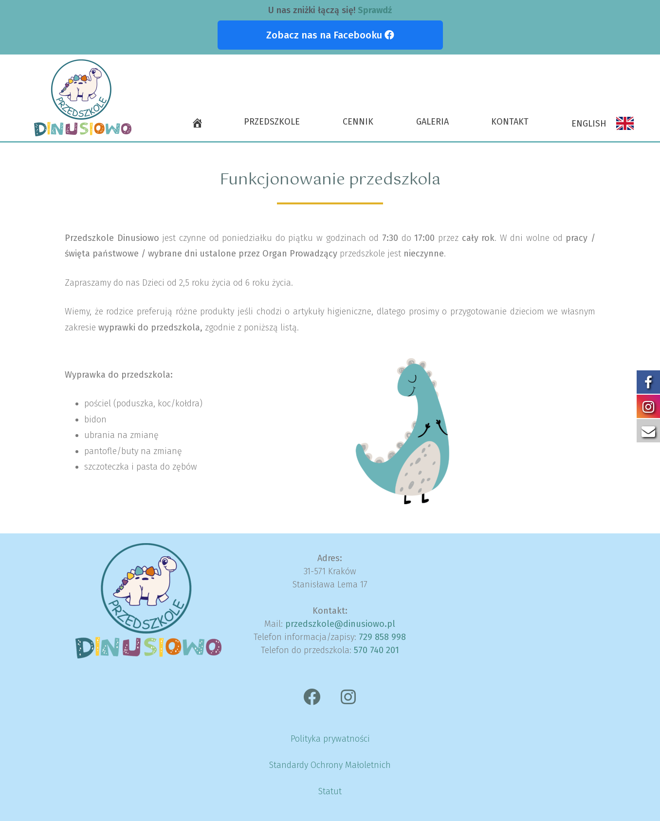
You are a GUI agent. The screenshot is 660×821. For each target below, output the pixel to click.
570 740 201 (376, 650)
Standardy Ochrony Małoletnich (330, 765)
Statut (330, 791)
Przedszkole (272, 121)
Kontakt (510, 121)
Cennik (358, 121)
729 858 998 (382, 637)
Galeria (432, 121)
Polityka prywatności (330, 738)
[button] (330, 35)
